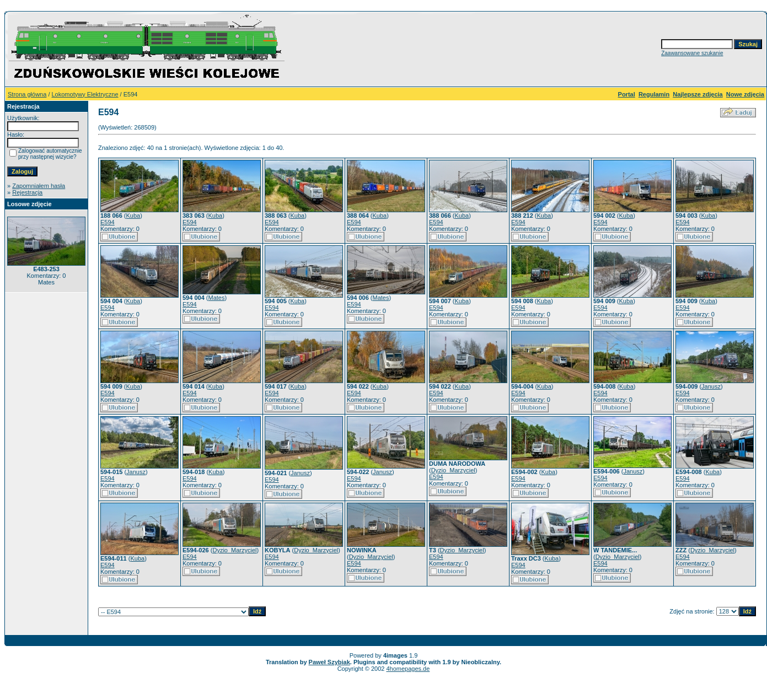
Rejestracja (27, 192)
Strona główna (27, 94)
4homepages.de (408, 668)
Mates (216, 297)
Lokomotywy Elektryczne (85, 94)
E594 (107, 222)
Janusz (711, 386)
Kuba (133, 215)
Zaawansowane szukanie (692, 53)
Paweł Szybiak (329, 662)
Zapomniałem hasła (38, 185)
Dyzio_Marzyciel (453, 470)
